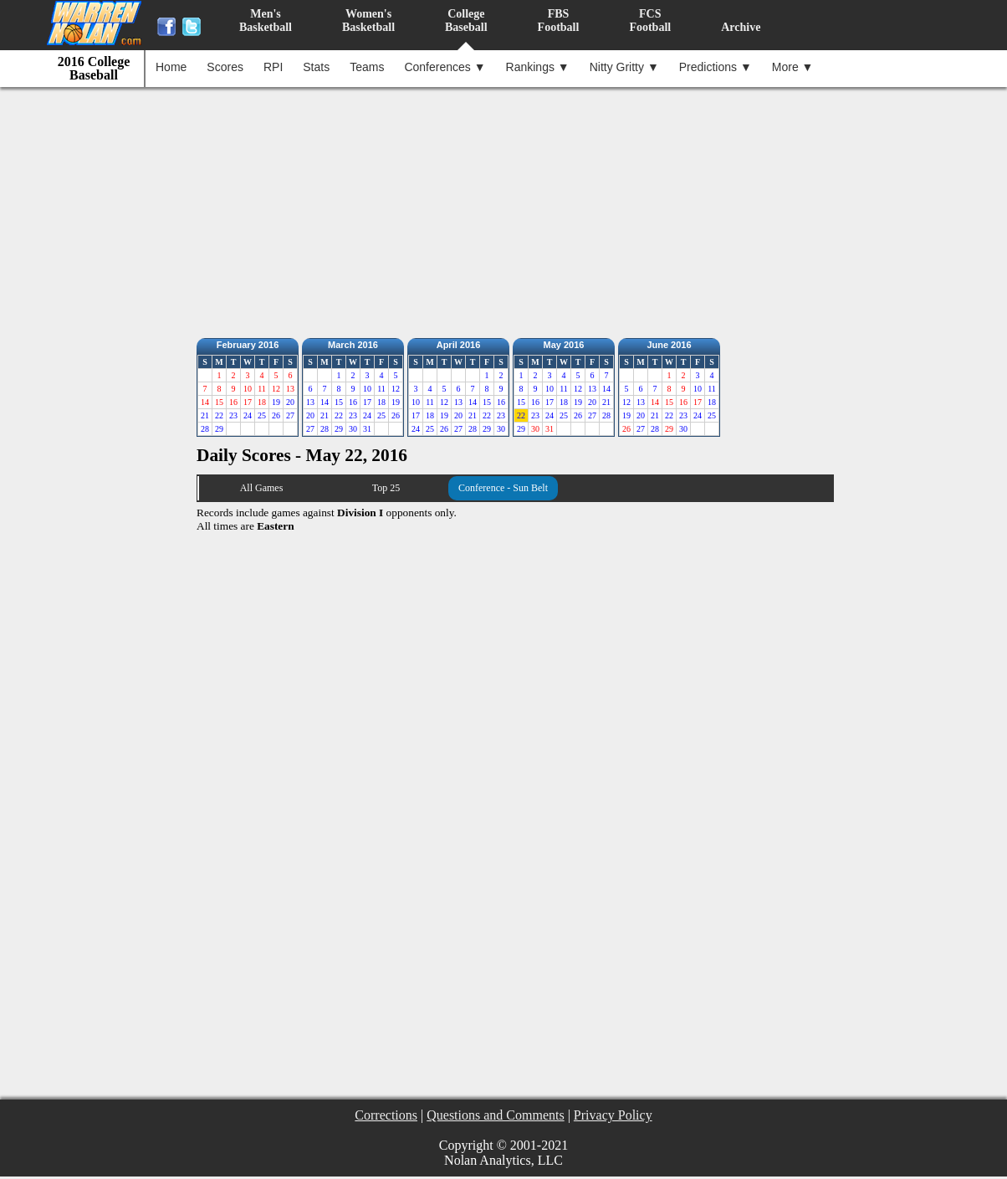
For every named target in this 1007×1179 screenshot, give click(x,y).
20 (290, 402)
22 (219, 415)
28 (205, 428)
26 (276, 415)
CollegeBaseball (466, 20)
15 (339, 402)
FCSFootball (650, 20)
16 (353, 402)
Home (171, 67)
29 (219, 428)
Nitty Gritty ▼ (624, 67)
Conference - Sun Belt (503, 488)
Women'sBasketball (368, 20)
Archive (740, 27)
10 (367, 388)
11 (381, 388)
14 (324, 402)
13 (310, 402)
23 (233, 415)
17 (367, 402)
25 (262, 415)
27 (290, 415)
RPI (273, 67)
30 (353, 428)
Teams (367, 67)
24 (247, 415)
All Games (262, 488)
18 (381, 402)
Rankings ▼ (538, 67)
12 (395, 388)
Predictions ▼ (715, 67)
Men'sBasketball (265, 20)
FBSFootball (559, 20)
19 (276, 402)
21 (205, 415)
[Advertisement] (507, 208)
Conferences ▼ (444, 67)
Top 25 (386, 488)
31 (367, 428)
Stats (316, 67)
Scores (225, 67)
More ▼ (793, 67)
